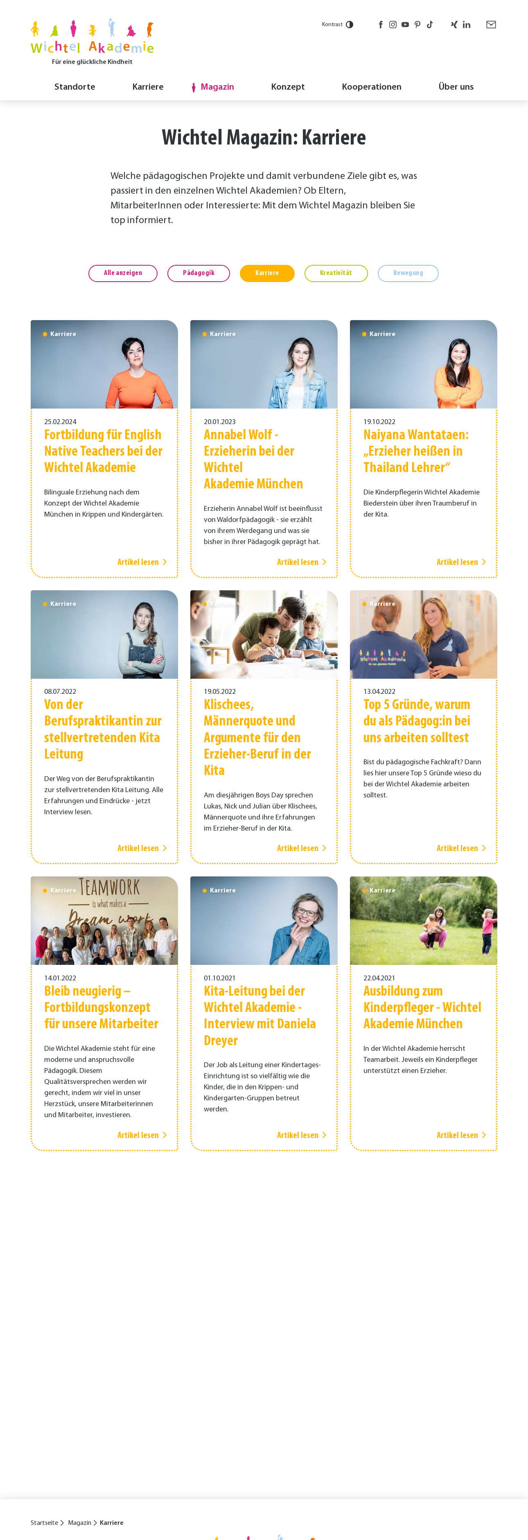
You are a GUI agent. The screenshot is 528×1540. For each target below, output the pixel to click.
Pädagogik (198, 273)
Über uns (456, 87)
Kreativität (336, 273)
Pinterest (417, 24)
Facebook (381, 24)
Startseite (44, 1523)
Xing (454, 24)
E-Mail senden (491, 24)
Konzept (288, 87)
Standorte (74, 87)
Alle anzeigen (123, 273)
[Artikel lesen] (104, 449)
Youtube (405, 24)
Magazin (217, 87)
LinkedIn (466, 24)
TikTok (430, 24)
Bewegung (408, 273)
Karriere (148, 87)
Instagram (393, 24)
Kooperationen (372, 87)
